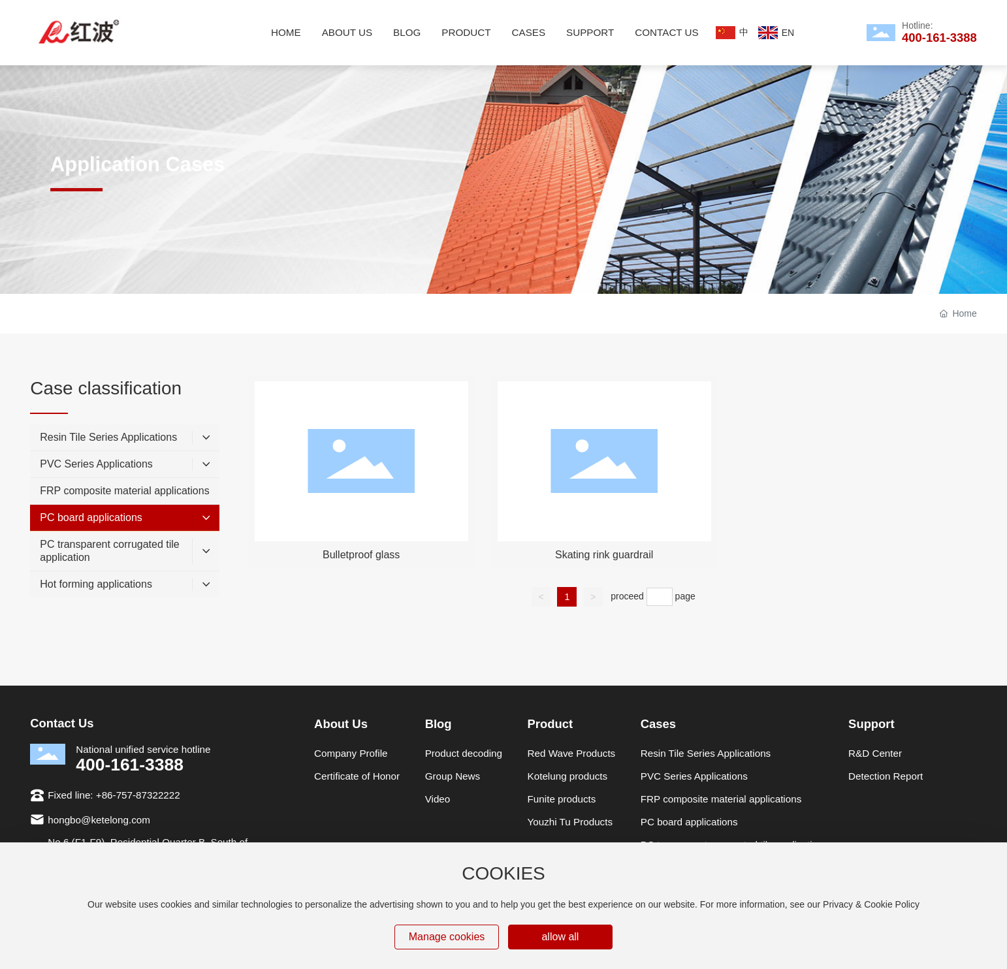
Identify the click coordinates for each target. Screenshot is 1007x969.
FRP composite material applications (721, 798)
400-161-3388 (939, 37)
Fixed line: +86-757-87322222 (114, 795)
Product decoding (463, 753)
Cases (658, 724)
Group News (453, 776)
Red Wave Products (572, 753)
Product (550, 724)
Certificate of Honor (357, 776)
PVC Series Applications (694, 776)
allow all (560, 936)
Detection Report (885, 776)
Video (438, 798)
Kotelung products (568, 776)
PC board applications (689, 821)
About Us (341, 724)
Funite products (562, 798)
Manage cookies (447, 936)
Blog (438, 724)
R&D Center (875, 753)
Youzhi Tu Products (570, 821)
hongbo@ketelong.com (99, 819)
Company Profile (350, 753)
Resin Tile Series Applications (706, 753)
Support (871, 724)
